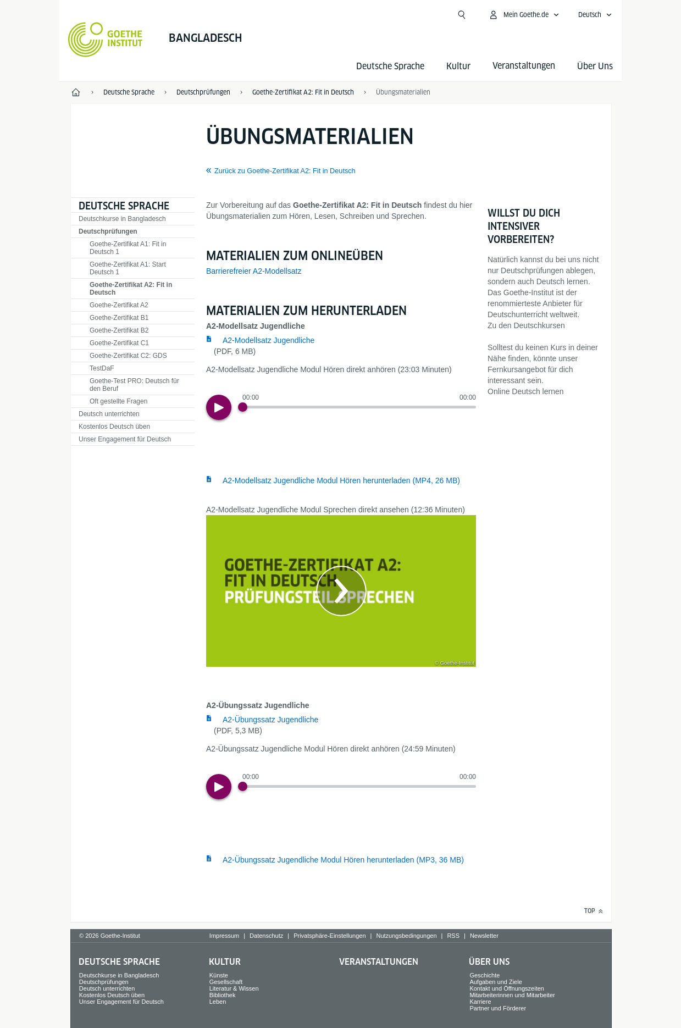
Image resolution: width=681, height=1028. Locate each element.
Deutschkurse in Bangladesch (122, 219)
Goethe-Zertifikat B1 (119, 318)
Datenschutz (266, 935)
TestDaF (102, 368)
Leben (217, 1001)
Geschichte (484, 975)
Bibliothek (222, 995)
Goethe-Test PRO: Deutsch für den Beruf (134, 385)
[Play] (218, 407)
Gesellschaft (226, 982)
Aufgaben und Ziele (495, 982)
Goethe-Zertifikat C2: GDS (128, 356)
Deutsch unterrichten (109, 414)
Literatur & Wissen (234, 988)
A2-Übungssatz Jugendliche (270, 719)
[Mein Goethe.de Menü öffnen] (524, 15)
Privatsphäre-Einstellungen (330, 935)
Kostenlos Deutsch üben (114, 426)
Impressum (224, 935)
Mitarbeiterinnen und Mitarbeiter (512, 995)
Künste (218, 975)
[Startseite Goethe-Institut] (105, 39)
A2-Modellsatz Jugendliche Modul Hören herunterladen (341, 480)
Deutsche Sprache (390, 66)
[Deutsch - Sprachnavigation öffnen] (595, 15)
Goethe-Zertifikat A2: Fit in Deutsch (131, 288)
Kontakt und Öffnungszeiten (506, 988)
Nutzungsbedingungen (406, 935)
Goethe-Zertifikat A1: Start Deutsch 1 (128, 268)
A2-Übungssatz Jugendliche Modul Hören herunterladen (343, 859)
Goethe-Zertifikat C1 (119, 343)
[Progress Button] (242, 407)
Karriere (480, 1001)
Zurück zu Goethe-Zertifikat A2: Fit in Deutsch (285, 171)
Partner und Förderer (497, 1008)
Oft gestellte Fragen (118, 401)
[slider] (359, 407)
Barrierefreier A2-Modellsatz (254, 271)
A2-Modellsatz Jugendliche (268, 340)
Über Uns (595, 66)
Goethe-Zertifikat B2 (119, 330)
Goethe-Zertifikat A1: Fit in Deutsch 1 (128, 248)
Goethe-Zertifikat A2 (119, 305)
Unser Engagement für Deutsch (125, 439)
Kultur (458, 66)
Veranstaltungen (378, 962)
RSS (453, 935)
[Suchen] (461, 15)
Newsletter (484, 935)
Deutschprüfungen (108, 231)
